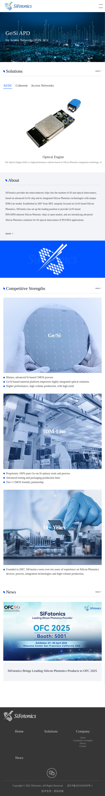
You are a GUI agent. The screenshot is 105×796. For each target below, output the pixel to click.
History (83, 743)
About (83, 737)
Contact (82, 746)
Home (19, 731)
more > (98, 71)
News (19, 758)
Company (83, 731)
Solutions (51, 731)
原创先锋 (59, 791)
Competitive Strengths (83, 740)
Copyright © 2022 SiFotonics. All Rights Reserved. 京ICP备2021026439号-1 (52, 785)
